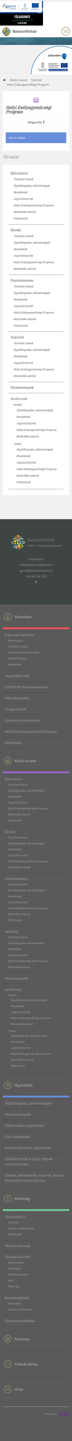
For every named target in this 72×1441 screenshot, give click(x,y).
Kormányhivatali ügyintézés (28, 1147)
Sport (11, 1280)
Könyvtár (13, 1286)
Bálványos (19, 173)
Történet (13, 1222)
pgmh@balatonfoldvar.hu (36, 570)
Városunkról (15, 1216)
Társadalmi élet (17, 1256)
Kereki (16, 230)
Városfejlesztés (17, 698)
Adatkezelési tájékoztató (36, 565)
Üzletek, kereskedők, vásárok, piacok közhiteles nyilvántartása (34, 1178)
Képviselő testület (19, 635)
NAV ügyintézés (17, 1136)
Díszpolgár (14, 1303)
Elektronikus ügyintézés (24, 1125)
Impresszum (36, 559)
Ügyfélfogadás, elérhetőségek (31, 185)
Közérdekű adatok (24, 212)
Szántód (36, 80)
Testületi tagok (17, 658)
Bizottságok (15, 640)
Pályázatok (20, 218)
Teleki (17, 444)
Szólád (17, 404)
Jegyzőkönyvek (23, 199)
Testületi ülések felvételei (23, 652)
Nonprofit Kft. (16, 709)
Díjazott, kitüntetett (20, 1309)
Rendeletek (20, 192)
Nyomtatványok (18, 1114)
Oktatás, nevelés (18, 1274)
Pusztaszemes (22, 280)
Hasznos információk (22, 720)
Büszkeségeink (17, 1297)
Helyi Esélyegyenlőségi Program (33, 205)
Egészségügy (16, 1262)
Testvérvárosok (17, 1245)
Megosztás (36, 122)
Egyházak (14, 1268)
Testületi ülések (23, 179)
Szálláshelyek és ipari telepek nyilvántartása (29, 1161)
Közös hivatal (18, 80)
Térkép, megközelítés (21, 1228)
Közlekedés (15, 1234)
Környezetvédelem (20, 1320)
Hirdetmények (22, 387)
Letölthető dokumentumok (26, 687)
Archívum (19, 398)
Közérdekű (13, 742)
